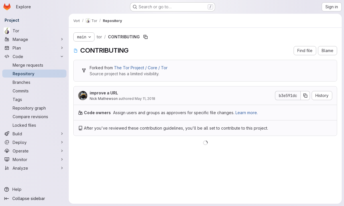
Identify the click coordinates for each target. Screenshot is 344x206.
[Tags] (34, 99)
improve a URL (104, 92)
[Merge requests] (34, 65)
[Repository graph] (34, 108)
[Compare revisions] (34, 116)
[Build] (34, 134)
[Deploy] (34, 142)
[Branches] (34, 82)
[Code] (34, 56)
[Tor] (34, 31)
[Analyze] (34, 168)
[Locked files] (34, 125)
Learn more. (246, 112)
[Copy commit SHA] (305, 95)
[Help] (34, 189)
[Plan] (34, 48)
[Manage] (34, 39)
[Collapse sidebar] (34, 199)
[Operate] (34, 151)
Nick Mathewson (104, 98)
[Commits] (34, 91)
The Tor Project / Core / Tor (141, 67)
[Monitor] (34, 159)
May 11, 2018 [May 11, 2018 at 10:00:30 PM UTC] (145, 98)
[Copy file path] (145, 36)
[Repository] (34, 74)
